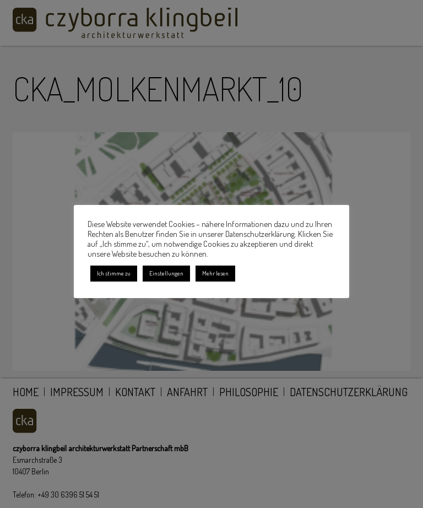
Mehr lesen (215, 273)
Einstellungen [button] (166, 273)
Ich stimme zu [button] (114, 273)
